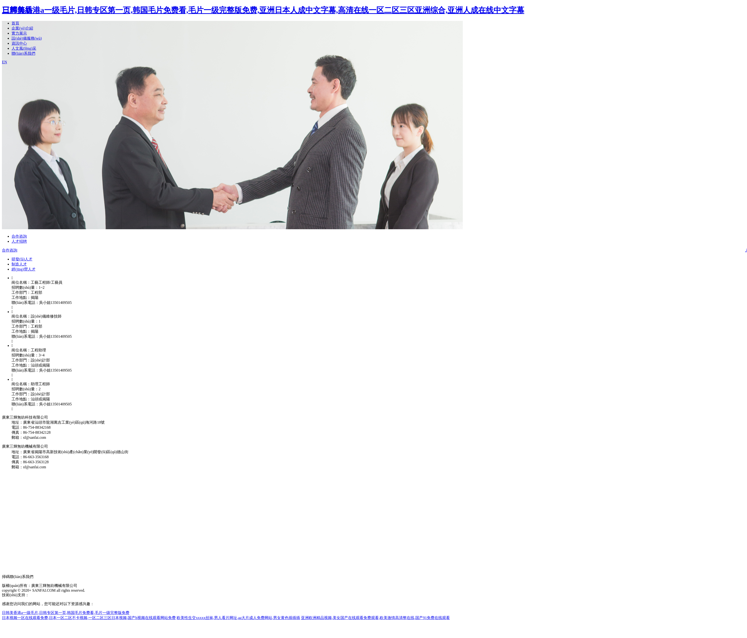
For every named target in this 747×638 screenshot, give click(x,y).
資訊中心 (19, 43)
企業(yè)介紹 (22, 28)
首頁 (15, 23)
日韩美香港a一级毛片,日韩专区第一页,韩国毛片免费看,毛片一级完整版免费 (65, 613)
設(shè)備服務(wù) (27, 38)
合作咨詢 (19, 236)
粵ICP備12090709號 (61, 595)
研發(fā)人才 (22, 259)
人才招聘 (19, 241)
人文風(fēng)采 (24, 48)
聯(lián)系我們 (23, 53)
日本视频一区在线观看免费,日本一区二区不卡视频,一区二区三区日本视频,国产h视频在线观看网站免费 (89, 618)
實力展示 (19, 33)
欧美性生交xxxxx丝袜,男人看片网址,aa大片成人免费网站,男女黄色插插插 (238, 618)
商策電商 (36, 595)
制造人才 (19, 264)
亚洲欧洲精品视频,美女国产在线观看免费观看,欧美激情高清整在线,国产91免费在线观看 (375, 618)
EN (4, 62)
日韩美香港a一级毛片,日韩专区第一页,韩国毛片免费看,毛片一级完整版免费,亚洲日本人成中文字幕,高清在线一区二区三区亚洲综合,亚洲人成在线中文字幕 (263, 10)
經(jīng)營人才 (24, 269)
